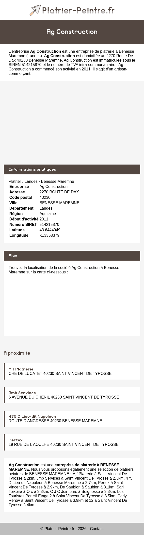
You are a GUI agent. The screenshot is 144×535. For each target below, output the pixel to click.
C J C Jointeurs (63, 491)
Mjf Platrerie (21, 369)
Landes (34, 56)
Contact (97, 529)
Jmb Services (22, 393)
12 (91, 500)
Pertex (16, 440)
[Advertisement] (72, 122)
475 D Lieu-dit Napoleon (32, 416)
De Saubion (70, 487)
